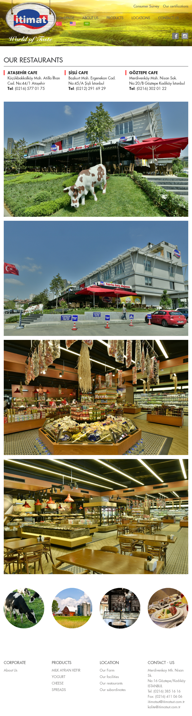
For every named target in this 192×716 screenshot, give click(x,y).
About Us (10, 670)
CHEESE (58, 683)
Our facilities (109, 677)
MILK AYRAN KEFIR (66, 670)
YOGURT (58, 677)
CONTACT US (168, 18)
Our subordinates (113, 690)
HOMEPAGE (65, 18)
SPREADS (59, 690)
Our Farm (107, 670)
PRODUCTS (115, 18)
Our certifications (175, 6)
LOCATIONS (141, 18)
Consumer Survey (146, 6)
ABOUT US (90, 18)
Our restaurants (111, 683)
